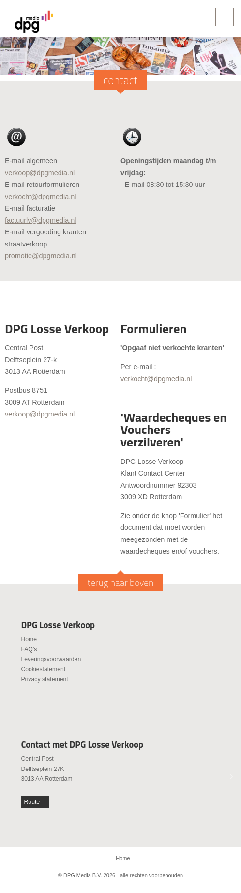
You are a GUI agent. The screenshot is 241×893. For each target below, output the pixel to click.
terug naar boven (121, 582)
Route (32, 802)
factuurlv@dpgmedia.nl (40, 220)
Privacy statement (44, 679)
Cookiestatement (43, 669)
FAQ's (29, 649)
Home (29, 639)
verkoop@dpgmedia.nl (40, 173)
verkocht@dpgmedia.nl (40, 196)
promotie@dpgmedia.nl (41, 256)
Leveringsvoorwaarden (51, 659)
